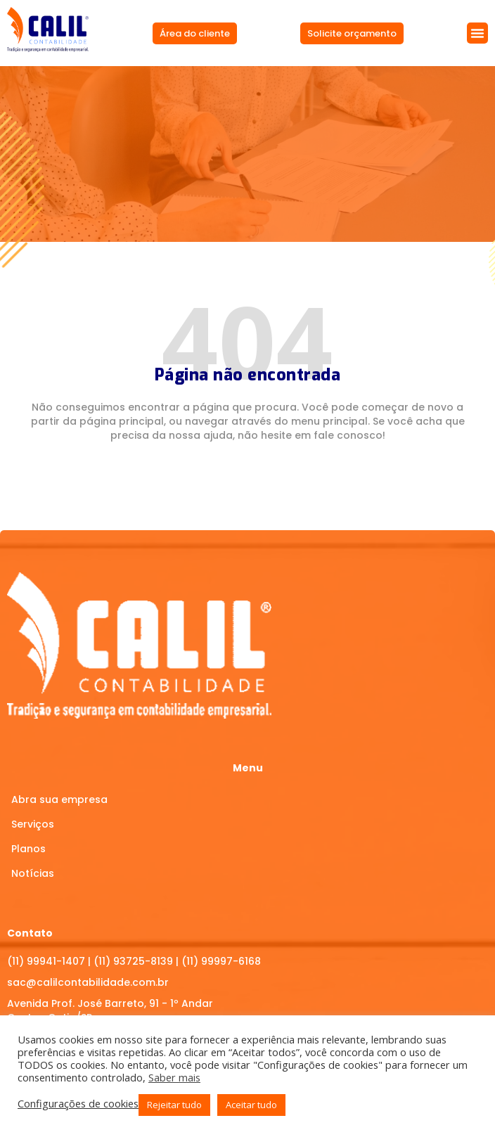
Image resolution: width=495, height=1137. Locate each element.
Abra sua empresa (59, 799)
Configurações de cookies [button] (78, 1103)
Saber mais (174, 1077)
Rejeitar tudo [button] (174, 1104)
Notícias (32, 873)
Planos (28, 849)
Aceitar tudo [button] (251, 1104)
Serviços (32, 824)
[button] (477, 33)
